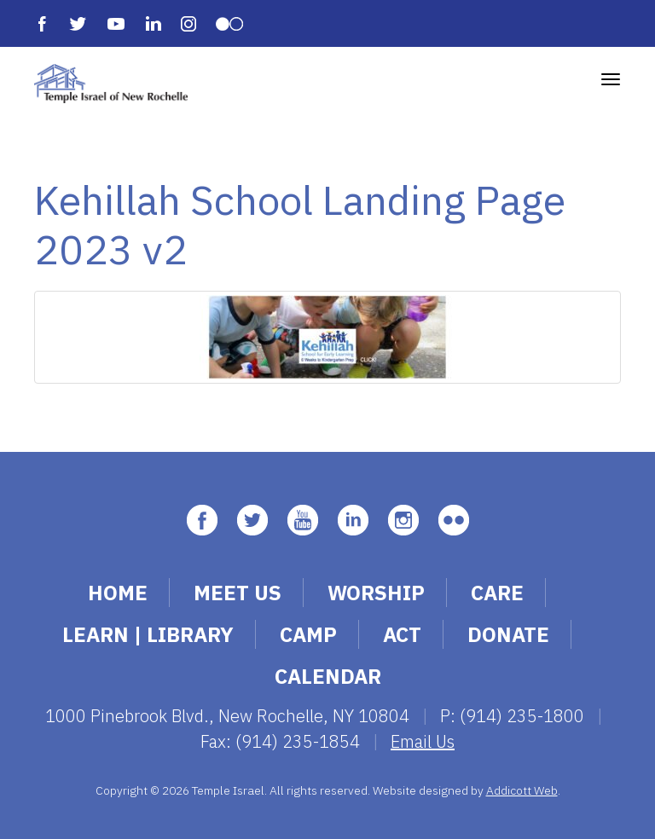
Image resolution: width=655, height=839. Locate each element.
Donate (508, 634)
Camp (308, 634)
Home (118, 592)
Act (402, 634)
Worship (376, 592)
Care (497, 592)
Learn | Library (148, 634)
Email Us (423, 741)
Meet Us (237, 592)
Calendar (328, 676)
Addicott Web (522, 790)
